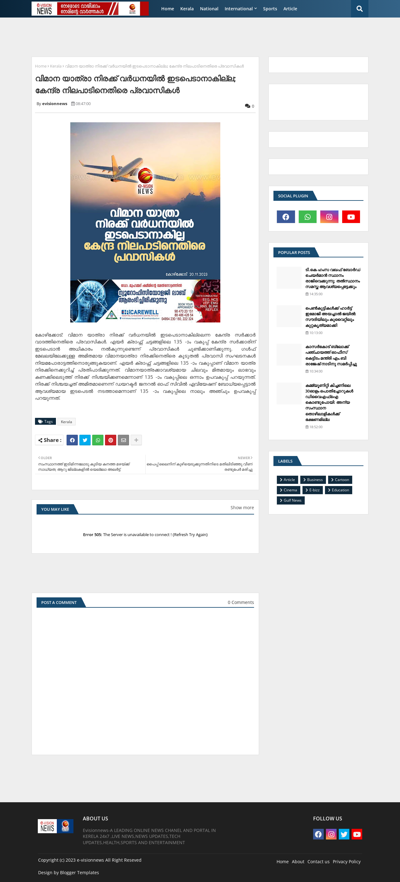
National (209, 9)
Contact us (319, 861)
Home (167, 9)
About (298, 861)
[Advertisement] (179, 36)
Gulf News (293, 500)
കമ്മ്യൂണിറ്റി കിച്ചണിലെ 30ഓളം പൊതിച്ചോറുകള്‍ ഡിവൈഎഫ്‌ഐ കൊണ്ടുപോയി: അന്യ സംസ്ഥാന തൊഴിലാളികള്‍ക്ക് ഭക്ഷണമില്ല (329, 402)
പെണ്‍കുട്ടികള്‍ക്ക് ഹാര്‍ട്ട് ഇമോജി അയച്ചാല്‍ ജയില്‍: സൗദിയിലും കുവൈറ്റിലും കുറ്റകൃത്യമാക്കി (330, 316)
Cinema (290, 490)
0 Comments (241, 602)
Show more (242, 507)
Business (315, 479)
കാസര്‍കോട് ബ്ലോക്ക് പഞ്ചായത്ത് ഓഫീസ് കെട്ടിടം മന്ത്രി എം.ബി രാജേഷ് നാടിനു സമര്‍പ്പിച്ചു (331, 355)
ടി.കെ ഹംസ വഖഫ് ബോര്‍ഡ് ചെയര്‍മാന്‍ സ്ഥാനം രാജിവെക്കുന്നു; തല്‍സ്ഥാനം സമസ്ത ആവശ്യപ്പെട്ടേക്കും (332, 278)
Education (340, 490)
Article (290, 9)
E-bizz (314, 490)
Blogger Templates (79, 872)
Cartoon (342, 479)
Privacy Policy (347, 861)
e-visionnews (90, 860)
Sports (270, 9)
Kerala (187, 9)
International (239, 9)
